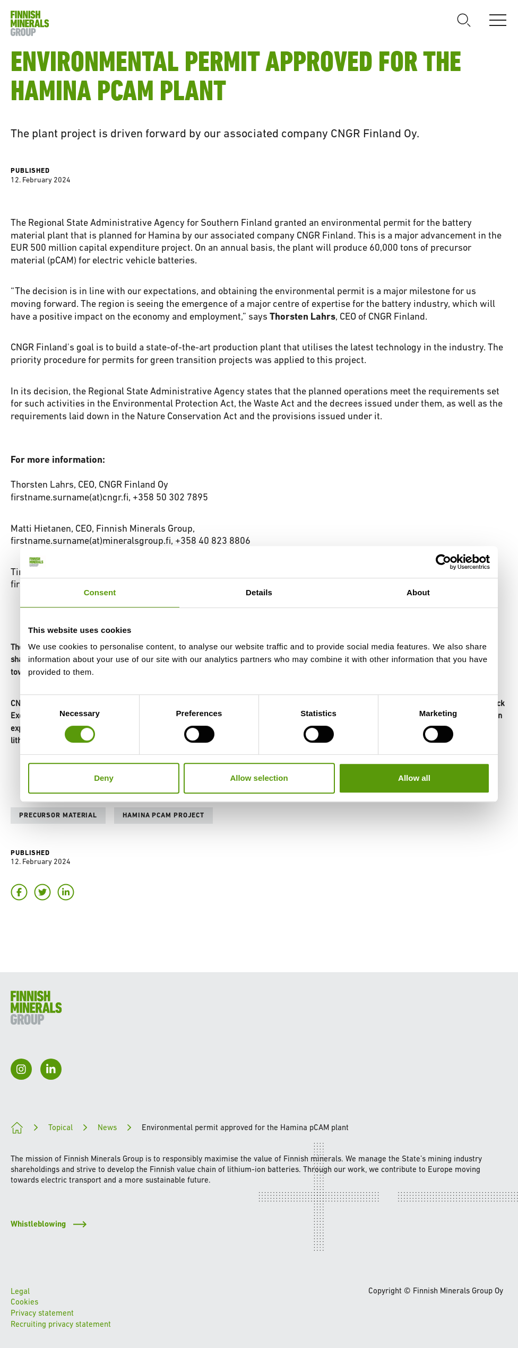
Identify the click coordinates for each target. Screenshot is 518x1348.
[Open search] (463, 20)
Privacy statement (42, 1312)
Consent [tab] (100, 592)
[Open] (497, 20)
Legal (20, 1291)
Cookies (24, 1301)
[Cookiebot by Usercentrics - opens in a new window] (443, 562)
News (107, 1127)
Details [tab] (259, 592)
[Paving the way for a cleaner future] (17, 1127)
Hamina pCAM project (163, 815)
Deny (104, 777)
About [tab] (418, 592)
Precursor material (58, 815)
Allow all (414, 777)
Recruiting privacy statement (61, 1323)
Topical (60, 1127)
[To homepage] (30, 23)
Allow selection (259, 777)
